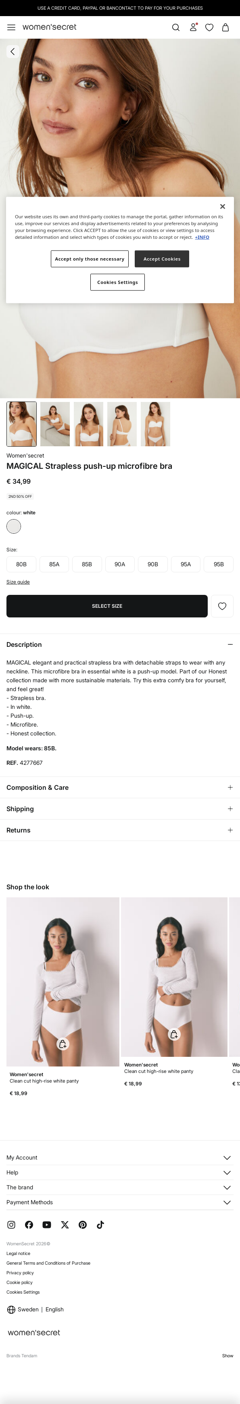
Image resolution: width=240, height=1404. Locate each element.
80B (21, 564)
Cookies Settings (23, 1292)
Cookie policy (19, 1282)
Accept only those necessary (90, 259)
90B (153, 564)
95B (219, 564)
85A (54, 564)
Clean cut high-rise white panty (44, 1081)
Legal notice (18, 1253)
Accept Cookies (162, 259)
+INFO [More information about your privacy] (202, 237)
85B (87, 564)
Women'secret (25, 455)
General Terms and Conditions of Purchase (48, 1263)
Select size (107, 606)
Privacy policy (20, 1273)
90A (120, 564)
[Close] (223, 206)
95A (186, 564)
